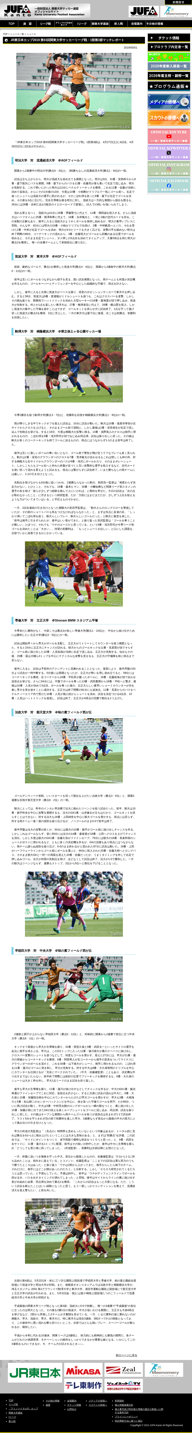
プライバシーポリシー (126, 1416)
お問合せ (71, 1409)
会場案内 (71, 1400)
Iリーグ (12, 1417)
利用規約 (119, 1400)
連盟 (48, 1405)
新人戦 (12, 1421)
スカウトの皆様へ (98, 1405)
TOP (5, 34)
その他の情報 (53, 1400)
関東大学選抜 (15, 1413)
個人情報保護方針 (124, 1405)
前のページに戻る (126, 1355)
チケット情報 (74, 1405)
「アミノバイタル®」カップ (23, 1408)
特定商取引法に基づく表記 (128, 1421)
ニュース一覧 (17, 34)
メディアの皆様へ (98, 1400)
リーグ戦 (13, 1404)
